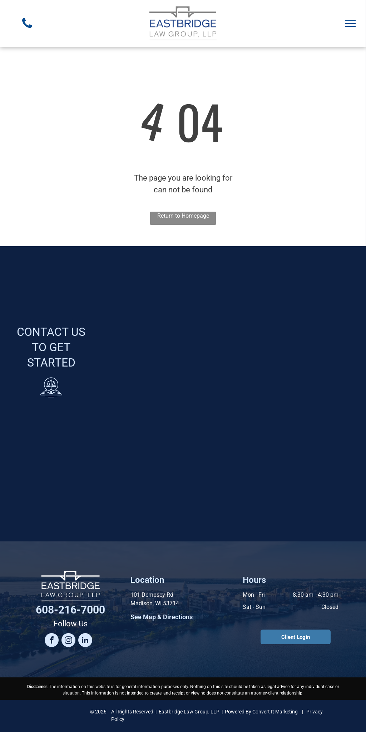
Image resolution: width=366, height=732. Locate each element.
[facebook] (52, 641)
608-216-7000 (70, 610)
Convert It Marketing (275, 712)
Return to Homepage (183, 215)
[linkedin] (85, 641)
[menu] (350, 23)
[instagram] (68, 641)
